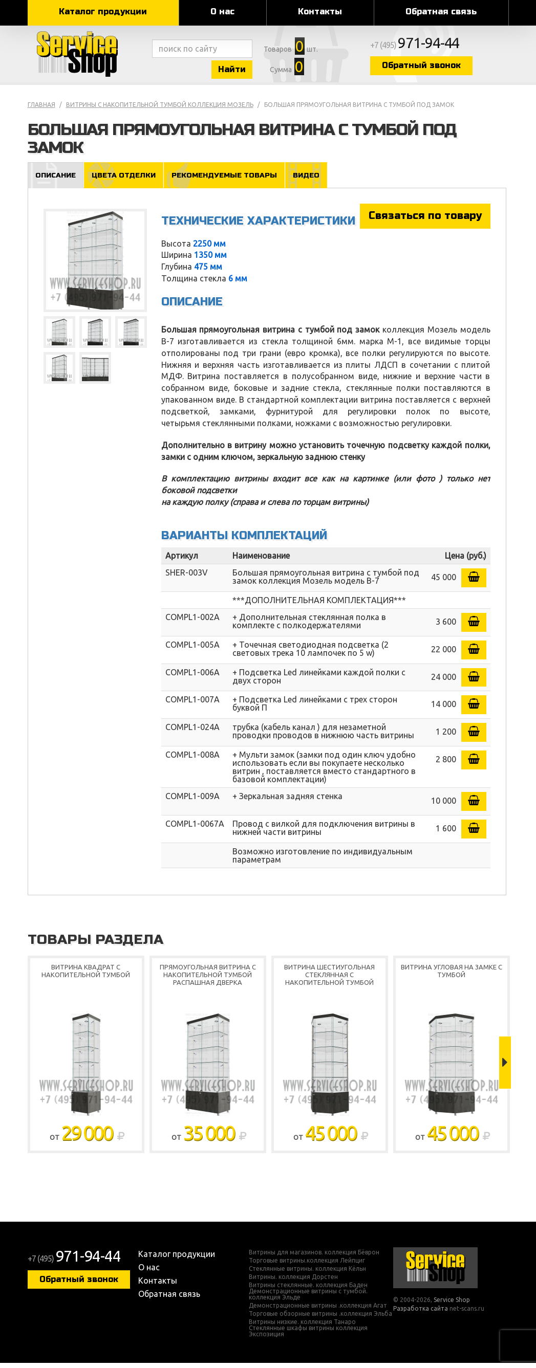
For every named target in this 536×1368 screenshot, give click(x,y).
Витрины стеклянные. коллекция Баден (308, 1290)
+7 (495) (440, 47)
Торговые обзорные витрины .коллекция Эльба (320, 1319)
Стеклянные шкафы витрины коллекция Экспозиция (308, 1336)
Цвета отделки (127, 179)
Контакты (320, 11)
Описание (56, 179)
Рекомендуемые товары (231, 179)
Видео (316, 179)
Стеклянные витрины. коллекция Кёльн (307, 1274)
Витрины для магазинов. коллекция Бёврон (314, 1257)
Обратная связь (441, 11)
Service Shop (88, 56)
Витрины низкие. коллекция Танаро (302, 1327)
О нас (222, 11)
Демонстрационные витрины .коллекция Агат (318, 1311)
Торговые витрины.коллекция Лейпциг (307, 1266)
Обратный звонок (444, 68)
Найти (242, 71)
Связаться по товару (425, 220)
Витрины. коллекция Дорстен (293, 1282)
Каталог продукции (103, 11)
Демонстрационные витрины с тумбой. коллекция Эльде (308, 1299)
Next (505, 1067)
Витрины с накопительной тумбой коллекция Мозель (159, 109)
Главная (41, 109)
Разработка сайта (420, 1313)
